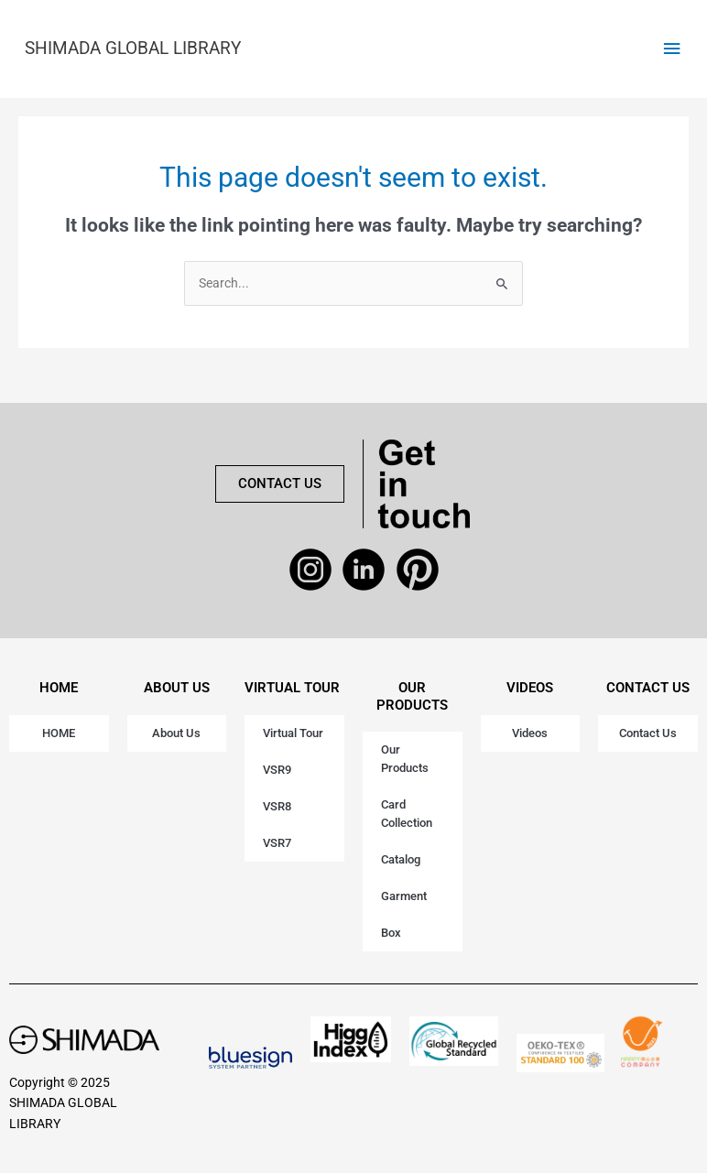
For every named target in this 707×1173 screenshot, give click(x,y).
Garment (404, 896)
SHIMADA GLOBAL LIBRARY (133, 48)
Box (391, 932)
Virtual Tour (293, 733)
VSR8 (277, 806)
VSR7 (277, 843)
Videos (530, 733)
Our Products (405, 759)
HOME (58, 687)
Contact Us (648, 733)
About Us (176, 733)
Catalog (400, 859)
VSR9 (277, 770)
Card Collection (406, 814)
